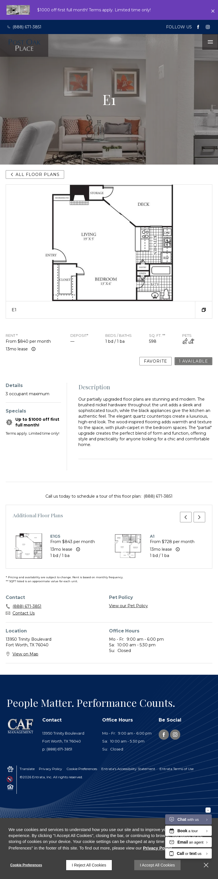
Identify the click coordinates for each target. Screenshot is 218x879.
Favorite (155, 361)
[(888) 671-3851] (25, 27)
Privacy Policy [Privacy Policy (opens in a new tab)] (50, 769)
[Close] (206, 865)
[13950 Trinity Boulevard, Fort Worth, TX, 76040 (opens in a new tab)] (68, 737)
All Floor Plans (35, 174)
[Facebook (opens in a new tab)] (198, 27)
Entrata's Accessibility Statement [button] (128, 769)
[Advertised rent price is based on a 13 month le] (33, 349)
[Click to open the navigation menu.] (210, 42)
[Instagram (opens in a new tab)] (207, 27)
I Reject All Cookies (89, 865)
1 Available (193, 361)
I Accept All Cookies (157, 865)
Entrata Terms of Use (177, 769)
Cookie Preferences (26, 865)
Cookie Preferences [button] (81, 769)
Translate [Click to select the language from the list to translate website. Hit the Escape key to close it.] (27, 769)
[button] (203, 309)
